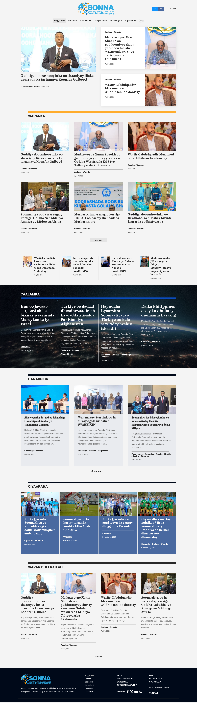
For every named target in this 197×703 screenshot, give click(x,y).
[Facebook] (127, 692)
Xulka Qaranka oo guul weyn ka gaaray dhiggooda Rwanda (117, 523)
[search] (171, 8)
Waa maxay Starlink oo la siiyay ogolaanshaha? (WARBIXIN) (97, 421)
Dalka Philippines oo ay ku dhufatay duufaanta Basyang (158, 311)
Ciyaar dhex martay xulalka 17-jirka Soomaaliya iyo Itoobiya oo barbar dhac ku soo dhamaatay (156, 528)
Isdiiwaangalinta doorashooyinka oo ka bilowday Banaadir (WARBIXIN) (83, 265)
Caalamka (25, 347)
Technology (126, 355)
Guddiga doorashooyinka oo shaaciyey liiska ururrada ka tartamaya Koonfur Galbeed (57, 78)
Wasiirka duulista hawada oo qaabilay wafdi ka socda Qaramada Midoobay (45, 265)
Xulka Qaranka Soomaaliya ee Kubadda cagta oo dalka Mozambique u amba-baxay (39, 527)
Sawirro (136, 456)
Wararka (37, 68)
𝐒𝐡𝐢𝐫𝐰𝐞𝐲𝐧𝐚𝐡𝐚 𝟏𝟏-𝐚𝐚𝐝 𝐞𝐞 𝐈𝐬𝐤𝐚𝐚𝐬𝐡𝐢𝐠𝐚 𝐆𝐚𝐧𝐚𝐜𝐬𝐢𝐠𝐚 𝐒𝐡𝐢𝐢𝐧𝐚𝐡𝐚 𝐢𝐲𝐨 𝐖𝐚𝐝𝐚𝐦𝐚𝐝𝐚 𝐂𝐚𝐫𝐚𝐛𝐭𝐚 (44, 421)
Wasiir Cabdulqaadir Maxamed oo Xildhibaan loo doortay (122, 88)
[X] (131, 692)
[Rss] (140, 692)
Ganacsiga (29, 451)
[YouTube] (136, 692)
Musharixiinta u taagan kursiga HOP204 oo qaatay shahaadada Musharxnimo (97, 218)
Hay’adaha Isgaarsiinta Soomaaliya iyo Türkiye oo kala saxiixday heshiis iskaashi (117, 318)
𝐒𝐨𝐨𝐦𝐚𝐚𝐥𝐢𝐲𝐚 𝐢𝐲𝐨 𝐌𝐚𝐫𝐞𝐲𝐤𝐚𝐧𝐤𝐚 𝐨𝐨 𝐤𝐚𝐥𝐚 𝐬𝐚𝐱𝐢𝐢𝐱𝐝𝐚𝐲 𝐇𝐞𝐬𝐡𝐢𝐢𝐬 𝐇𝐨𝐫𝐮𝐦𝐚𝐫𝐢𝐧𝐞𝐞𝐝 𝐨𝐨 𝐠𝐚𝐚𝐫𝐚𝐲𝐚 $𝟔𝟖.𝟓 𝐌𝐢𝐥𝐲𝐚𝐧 (151, 423)
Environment (137, 454)
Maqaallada (103, 451)
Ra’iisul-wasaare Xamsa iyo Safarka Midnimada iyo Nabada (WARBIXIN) (123, 265)
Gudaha (26, 68)
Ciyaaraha (28, 541)
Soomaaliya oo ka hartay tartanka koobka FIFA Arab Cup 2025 (76, 525)
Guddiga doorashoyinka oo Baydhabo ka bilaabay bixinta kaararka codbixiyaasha (150, 218)
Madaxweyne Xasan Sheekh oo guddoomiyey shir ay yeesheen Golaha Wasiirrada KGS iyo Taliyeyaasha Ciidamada (120, 48)
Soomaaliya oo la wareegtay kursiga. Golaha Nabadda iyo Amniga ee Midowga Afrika (42, 218)
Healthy (167, 454)
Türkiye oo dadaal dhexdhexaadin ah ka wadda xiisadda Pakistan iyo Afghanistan (78, 315)
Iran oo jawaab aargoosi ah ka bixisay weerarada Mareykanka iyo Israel (37, 315)
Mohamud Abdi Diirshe (31, 86)
